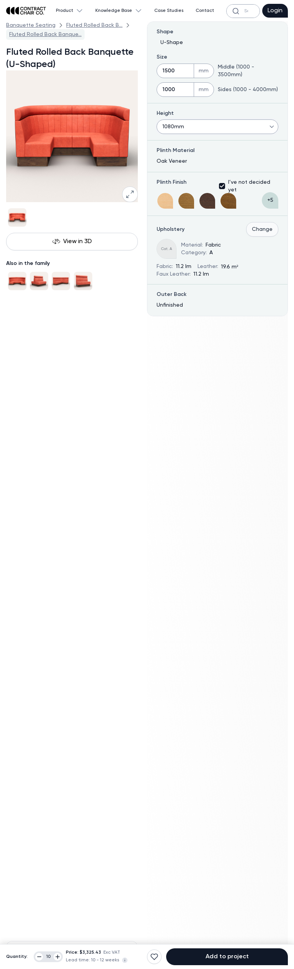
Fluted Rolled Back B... (94, 25)
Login (275, 11)
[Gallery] (72, 217)
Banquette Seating (31, 25)
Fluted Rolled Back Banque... (45, 34)
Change (262, 229)
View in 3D (72, 241)
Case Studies (168, 10)
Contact (205, 10)
